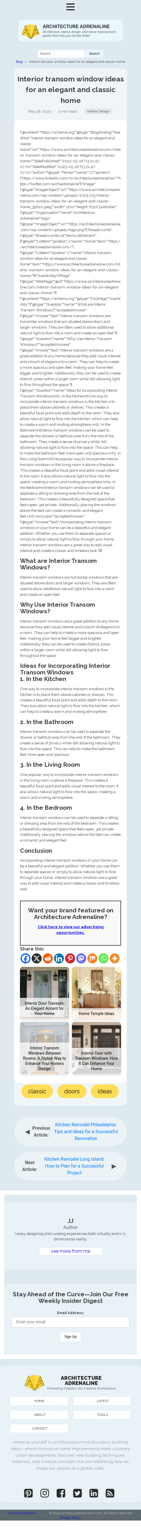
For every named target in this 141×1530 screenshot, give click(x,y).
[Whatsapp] (103, 958)
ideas (105, 1091)
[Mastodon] (81, 958)
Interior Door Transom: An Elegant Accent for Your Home (45, 1008)
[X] (37, 958)
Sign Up (71, 1337)
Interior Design (98, 111)
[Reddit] (48, 958)
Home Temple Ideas (96, 1013)
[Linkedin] (59, 958)
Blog (19, 62)
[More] (115, 958)
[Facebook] (26, 958)
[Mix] (92, 958)
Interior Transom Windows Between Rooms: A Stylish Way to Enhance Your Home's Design (44, 1058)
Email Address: (70, 1313)
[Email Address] (70, 1322)
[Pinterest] (70, 958)
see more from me (70, 1251)
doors (72, 1091)
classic (37, 1091)
